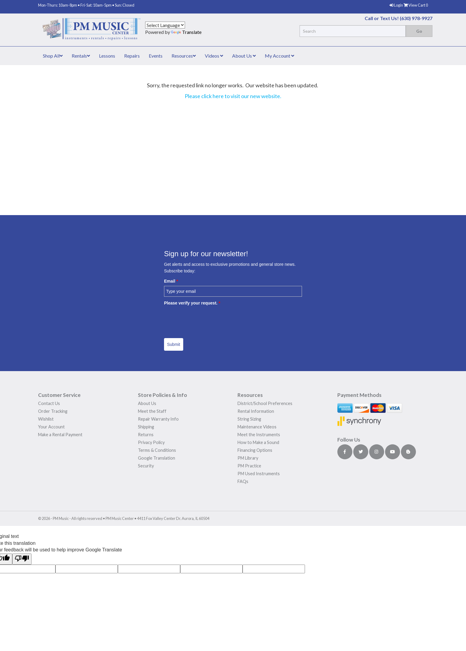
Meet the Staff (152, 411)
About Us (244, 55)
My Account (279, 55)
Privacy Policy (151, 442)
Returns (146, 434)
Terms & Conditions (157, 450)
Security (146, 465)
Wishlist (46, 419)
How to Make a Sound (258, 442)
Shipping (146, 426)
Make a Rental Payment (60, 434)
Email (171, 281)
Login (397, 5)
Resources (184, 55)
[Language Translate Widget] (165, 25)
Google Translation (156, 457)
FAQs (242, 481)
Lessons (107, 55)
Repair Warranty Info (158, 419)
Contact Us (49, 403)
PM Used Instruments (258, 473)
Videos (214, 55)
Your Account (51, 426)
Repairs (132, 55)
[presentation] (209, 320)
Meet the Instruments (258, 434)
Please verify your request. (192, 303)
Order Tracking (52, 411)
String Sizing (249, 419)
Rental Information (255, 411)
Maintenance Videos (256, 426)
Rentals (81, 55)
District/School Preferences (264, 403)
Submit (173, 344)
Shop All (53, 55)
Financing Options (254, 450)
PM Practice (249, 465)
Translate (186, 32)
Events (156, 55)
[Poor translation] (21, 559)
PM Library (247, 457)
